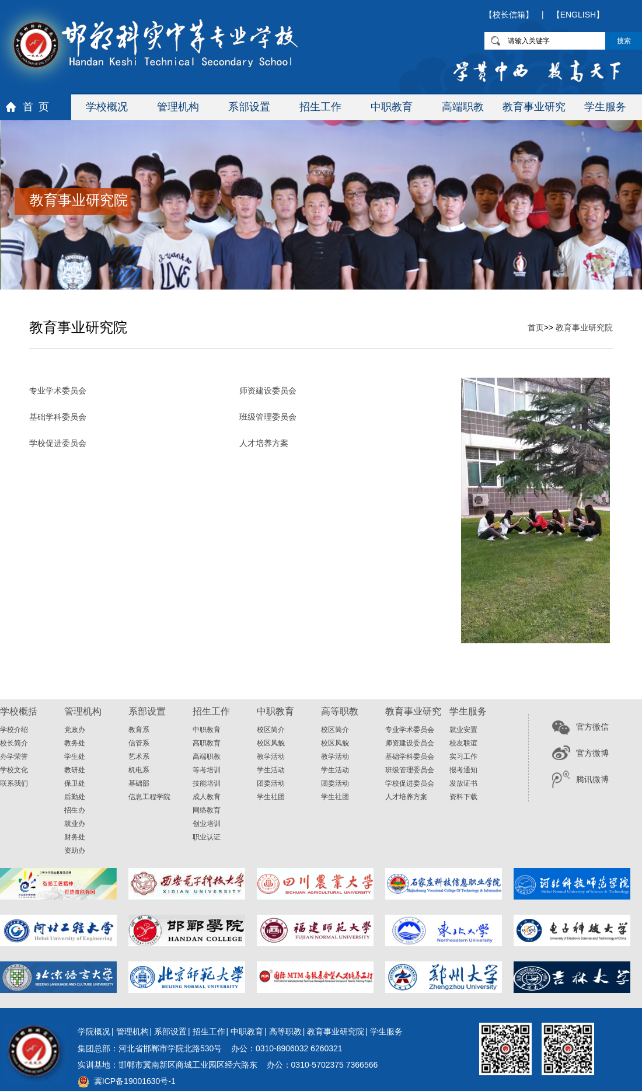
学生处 (74, 756)
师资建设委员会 (267, 390)
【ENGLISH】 (578, 14)
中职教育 (392, 107)
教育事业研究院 (584, 327)
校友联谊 (463, 743)
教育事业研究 (534, 107)
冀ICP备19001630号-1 (135, 1081)
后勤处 (74, 797)
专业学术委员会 (57, 390)
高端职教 (463, 107)
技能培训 (207, 783)
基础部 (138, 783)
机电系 (138, 770)
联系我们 (14, 783)
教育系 (138, 730)
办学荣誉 (14, 756)
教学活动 (271, 756)
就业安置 (463, 730)
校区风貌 (271, 743)
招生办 (74, 810)
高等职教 (285, 1031)
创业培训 (207, 824)
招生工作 (320, 107)
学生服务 (605, 107)
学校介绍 (14, 730)
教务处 (74, 743)
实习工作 (463, 756)
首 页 (36, 107)
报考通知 (463, 770)
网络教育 (207, 810)
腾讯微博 (592, 779)
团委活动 (271, 783)
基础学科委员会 (57, 416)
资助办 (74, 850)
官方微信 (592, 726)
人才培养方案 (263, 443)
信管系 (138, 743)
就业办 (74, 824)
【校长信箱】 (508, 14)
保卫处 (74, 783)
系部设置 (249, 107)
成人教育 (207, 797)
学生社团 (271, 797)
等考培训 (207, 770)
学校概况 (107, 107)
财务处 (74, 837)
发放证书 (463, 783)
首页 (536, 327)
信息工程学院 (149, 797)
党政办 (74, 730)
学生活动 (271, 770)
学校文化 (14, 770)
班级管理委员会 (267, 416)
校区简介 (271, 730)
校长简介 (14, 743)
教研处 (74, 770)
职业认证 (207, 837)
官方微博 (592, 753)
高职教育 (207, 743)
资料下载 (463, 797)
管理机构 (178, 107)
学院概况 (94, 1031)
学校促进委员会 (57, 443)
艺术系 (138, 756)
